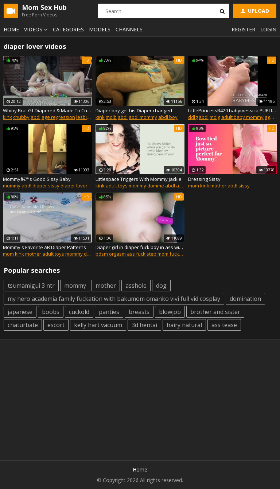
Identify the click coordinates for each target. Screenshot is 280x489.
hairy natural (184, 325)
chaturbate (23, 325)
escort (56, 325)
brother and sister (215, 312)
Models (99, 29)
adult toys (117, 185)
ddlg (193, 117)
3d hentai (144, 325)
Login (268, 29)
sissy (53, 185)
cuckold (79, 312)
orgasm (117, 254)
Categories (68, 29)
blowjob (170, 312)
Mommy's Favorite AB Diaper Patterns (44, 247)
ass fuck (136, 254)
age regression (58, 117)
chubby (21, 117)
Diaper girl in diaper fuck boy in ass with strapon (140, 247)
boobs (50, 312)
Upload (254, 10)
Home (11, 29)
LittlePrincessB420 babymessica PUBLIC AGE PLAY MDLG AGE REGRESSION (232, 110)
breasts (139, 312)
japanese (20, 312)
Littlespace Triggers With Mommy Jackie (139, 179)
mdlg (215, 117)
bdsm (102, 254)
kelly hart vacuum (98, 325)
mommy (11, 185)
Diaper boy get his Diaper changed (134, 110)
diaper (39, 185)
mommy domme (146, 185)
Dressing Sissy (204, 179)
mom (193, 185)
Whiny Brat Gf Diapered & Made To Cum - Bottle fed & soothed (47, 110)
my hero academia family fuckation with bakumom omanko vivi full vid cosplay (114, 299)
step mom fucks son (169, 254)
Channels (129, 29)
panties (109, 312)
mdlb (111, 117)
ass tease (224, 325)
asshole (136, 286)
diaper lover (74, 185)
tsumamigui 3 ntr (31, 286)
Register (243, 29)
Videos (37, 29)
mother (218, 185)
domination (245, 299)
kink (7, 117)
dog (161, 286)
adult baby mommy (242, 117)
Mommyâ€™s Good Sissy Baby (37, 179)
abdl (35, 117)
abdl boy (168, 117)
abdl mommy (143, 117)
